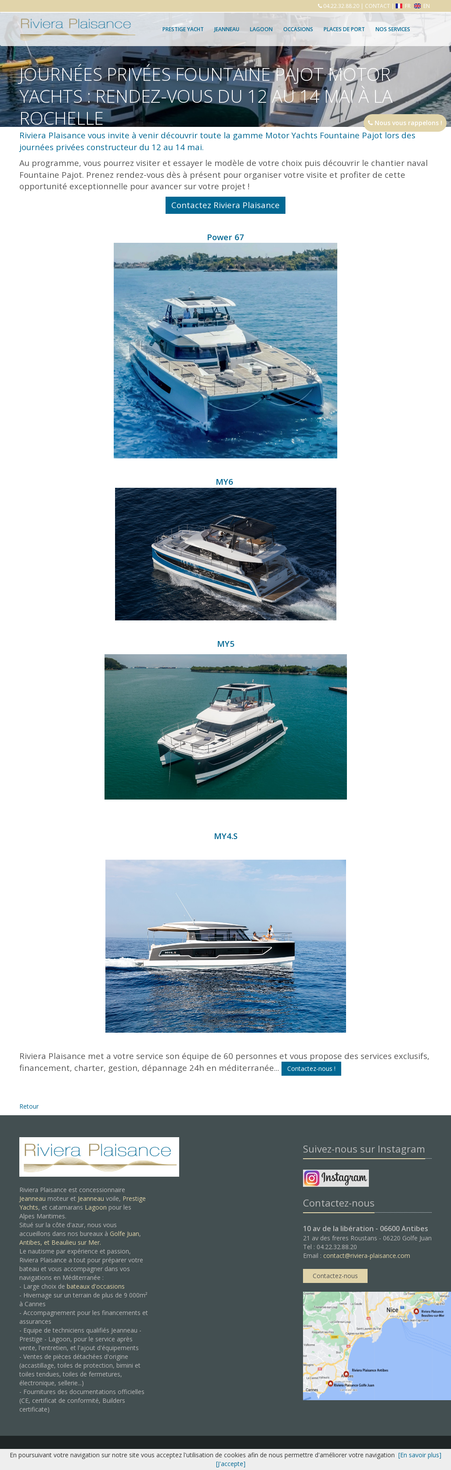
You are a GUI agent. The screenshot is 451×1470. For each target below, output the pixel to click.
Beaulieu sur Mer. (76, 1242)
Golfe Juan (124, 1233)
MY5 (226, 643)
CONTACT (377, 6)
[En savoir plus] (419, 1455)
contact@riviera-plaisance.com (366, 1255)
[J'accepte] (230, 1463)
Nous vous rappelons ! (405, 123)
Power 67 (225, 344)
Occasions (298, 29)
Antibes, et (35, 1242)
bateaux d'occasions (96, 1286)
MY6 (225, 548)
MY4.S (226, 835)
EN (422, 6)
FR (404, 6)
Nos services (392, 29)
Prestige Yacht (183, 29)
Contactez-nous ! (311, 1068)
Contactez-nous (335, 1276)
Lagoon (96, 1207)
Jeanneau (226, 29)
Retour (29, 1106)
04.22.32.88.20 (340, 6)
